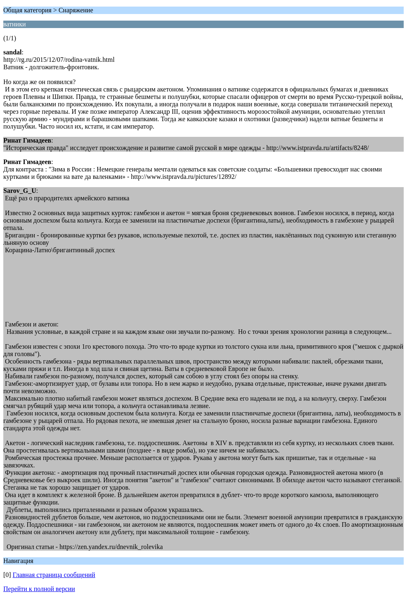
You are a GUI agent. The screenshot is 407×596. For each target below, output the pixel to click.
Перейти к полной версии (39, 588)
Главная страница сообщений (54, 574)
